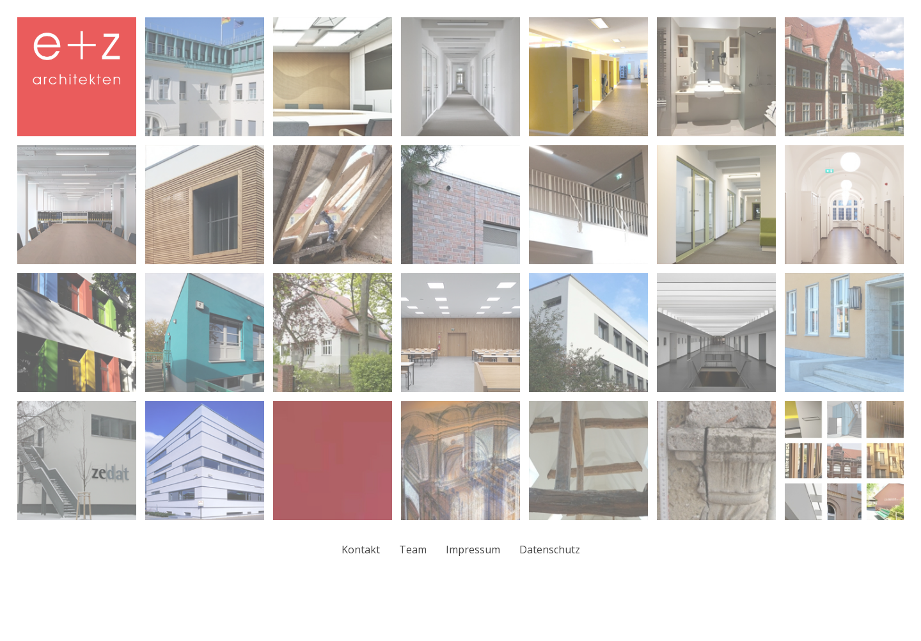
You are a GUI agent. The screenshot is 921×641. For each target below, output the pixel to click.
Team (413, 549)
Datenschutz (549, 549)
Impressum (473, 549)
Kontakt (361, 549)
